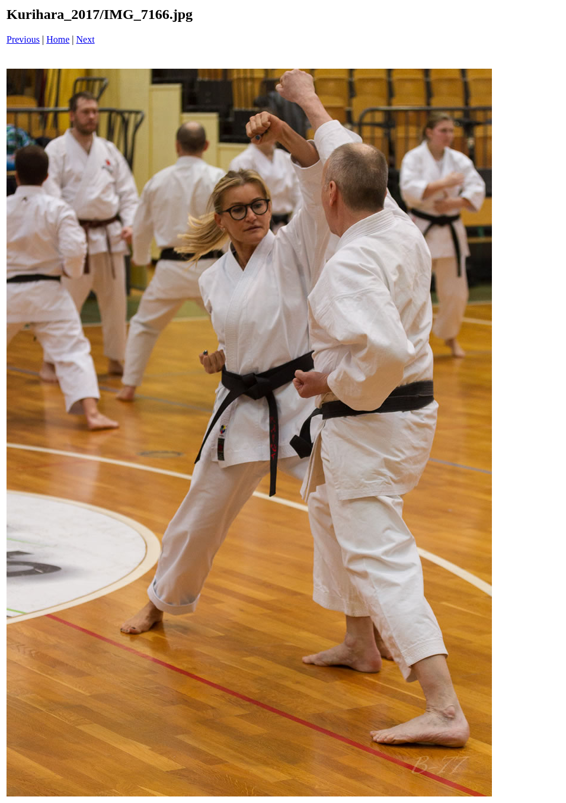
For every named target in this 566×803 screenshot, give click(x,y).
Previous (23, 39)
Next (85, 39)
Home (57, 39)
